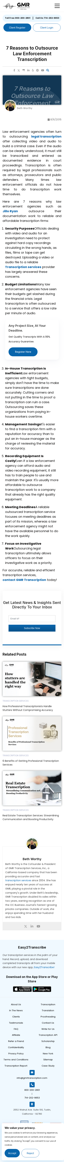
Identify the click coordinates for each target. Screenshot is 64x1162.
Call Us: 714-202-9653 (47, 18)
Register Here (23, 351)
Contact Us (48, 1022)
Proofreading (48, 1016)
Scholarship (48, 1041)
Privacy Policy (16, 1053)
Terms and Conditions (16, 1059)
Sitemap (48, 1059)
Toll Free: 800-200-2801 (17, 18)
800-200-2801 (32, 1090)
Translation (48, 1010)
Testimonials (16, 1022)
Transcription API (48, 1035)
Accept (12, 1153)
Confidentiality (16, 1047)
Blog (48, 1047)
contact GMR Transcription (24, 580)
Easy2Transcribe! (44, 967)
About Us (16, 1004)
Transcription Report (16, 1065)
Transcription (48, 1004)
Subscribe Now (32, 628)
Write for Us (47, 1029)
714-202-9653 (32, 1097)
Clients (16, 1016)
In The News (16, 1010)
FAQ (16, 1029)
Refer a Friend (16, 1041)
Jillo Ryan (10, 211)
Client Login (46, 27)
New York (48, 1053)
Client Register (17, 27)
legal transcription (46, 136)
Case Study (48, 1065)
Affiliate (16, 1035)
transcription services (18, 880)
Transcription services (23, 267)
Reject (30, 1153)
